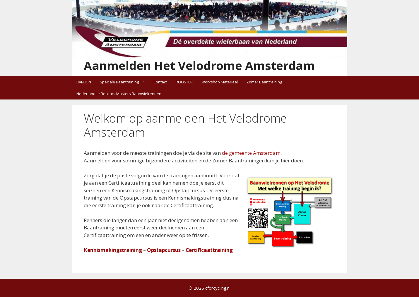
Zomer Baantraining (264, 82)
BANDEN (83, 82)
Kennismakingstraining (113, 250)
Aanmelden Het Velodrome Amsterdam (199, 65)
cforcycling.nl (217, 288)
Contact (160, 82)
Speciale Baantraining (124, 82)
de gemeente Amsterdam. (252, 153)
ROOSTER (184, 82)
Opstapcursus (164, 250)
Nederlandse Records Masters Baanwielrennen (118, 93)
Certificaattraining (209, 250)
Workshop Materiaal (219, 82)
